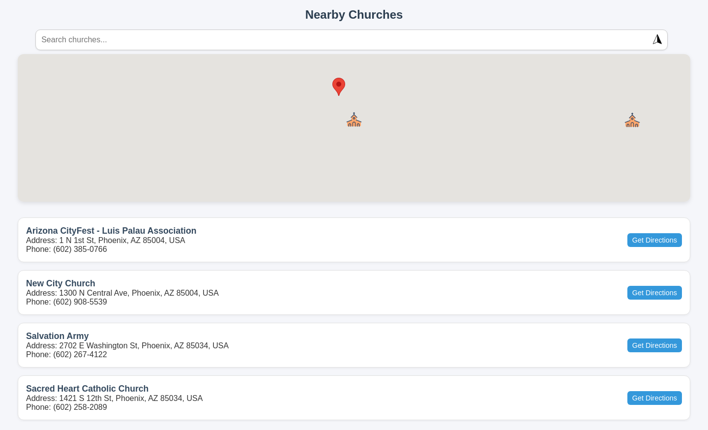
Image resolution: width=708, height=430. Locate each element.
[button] (354, 120)
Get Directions (654, 240)
